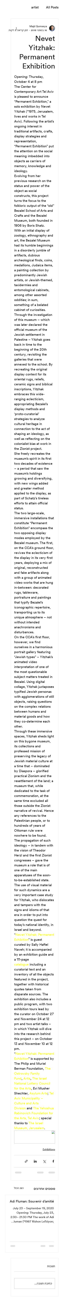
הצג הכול (19, 1187)
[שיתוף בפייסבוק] (53, 1161)
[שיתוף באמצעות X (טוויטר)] (44, 1161)
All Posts (52, 7)
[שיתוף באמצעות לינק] (26, 1161)
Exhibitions (49, 1149)
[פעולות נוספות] (16, 28)
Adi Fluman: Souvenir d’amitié (32, 1201)
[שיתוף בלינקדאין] (35, 1161)
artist (35, 7)
